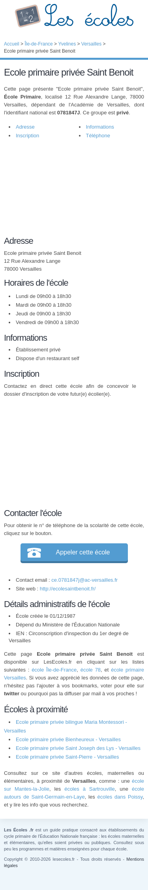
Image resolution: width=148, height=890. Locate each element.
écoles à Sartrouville (89, 789)
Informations (100, 127)
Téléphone (98, 136)
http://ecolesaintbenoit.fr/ (68, 589)
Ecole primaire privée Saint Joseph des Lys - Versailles (78, 748)
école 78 (91, 670)
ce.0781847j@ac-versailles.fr (84, 580)
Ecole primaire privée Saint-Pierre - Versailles (67, 757)
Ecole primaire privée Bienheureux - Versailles (68, 739)
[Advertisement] (70, 191)
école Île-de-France (54, 670)
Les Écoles (74, 16)
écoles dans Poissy (120, 797)
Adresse (25, 127)
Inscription (27, 136)
